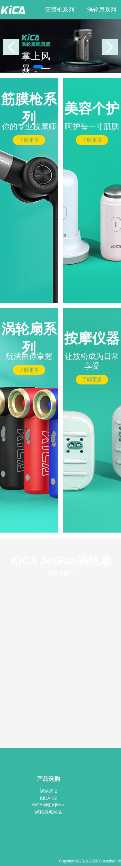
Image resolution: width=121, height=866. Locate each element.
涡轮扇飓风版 (48, 811)
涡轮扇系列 (101, 9)
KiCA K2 (48, 798)
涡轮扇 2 (48, 791)
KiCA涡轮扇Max (48, 804)
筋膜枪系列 (59, 9)
